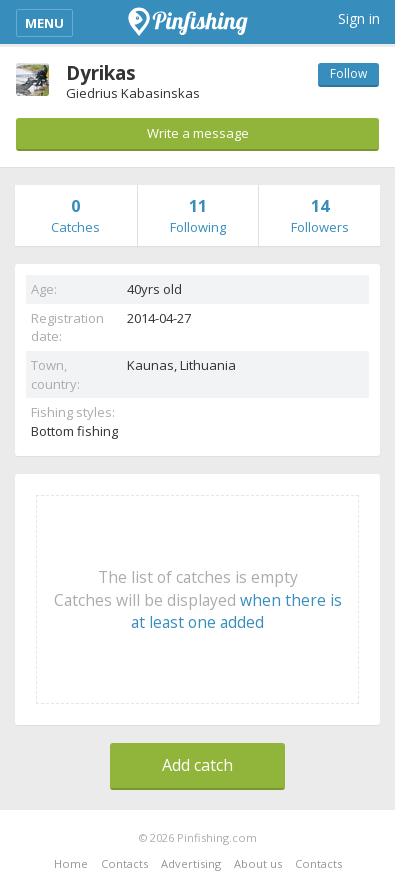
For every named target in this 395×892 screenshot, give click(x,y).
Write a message (198, 133)
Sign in (359, 18)
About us (258, 863)
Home (71, 863)
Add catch (197, 765)
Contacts (124, 863)
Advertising (191, 863)
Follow (348, 73)
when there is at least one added (236, 611)
